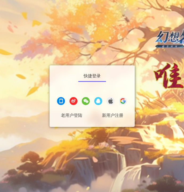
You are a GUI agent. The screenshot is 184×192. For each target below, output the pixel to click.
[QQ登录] (98, 101)
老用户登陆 (71, 115)
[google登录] (123, 101)
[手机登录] (61, 101)
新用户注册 (112, 115)
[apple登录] (111, 101)
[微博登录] (73, 101)
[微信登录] (86, 101)
